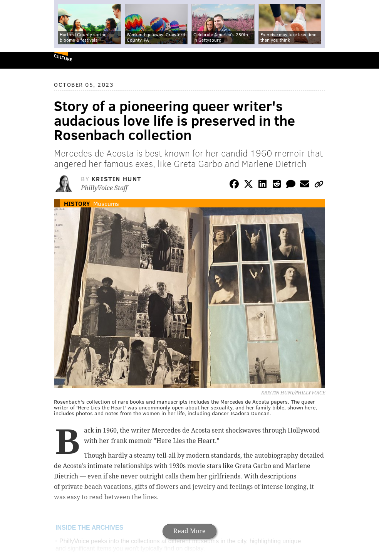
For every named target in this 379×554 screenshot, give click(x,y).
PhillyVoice (18, 60)
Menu (367, 60)
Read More (189, 531)
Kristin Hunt (116, 179)
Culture (63, 57)
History (77, 203)
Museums (106, 203)
